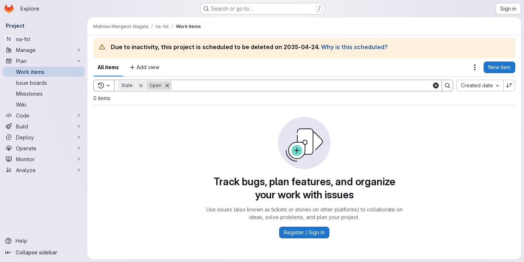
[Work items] (44, 72)
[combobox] (479, 85)
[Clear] (435, 85)
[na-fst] (44, 39)
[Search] (301, 85)
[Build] (44, 126)
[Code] (44, 115)
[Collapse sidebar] (44, 252)
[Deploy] (44, 137)
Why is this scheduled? (354, 47)
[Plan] (44, 61)
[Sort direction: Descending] (509, 85)
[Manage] (44, 50)
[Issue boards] (44, 83)
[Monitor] (44, 159)
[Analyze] (44, 170)
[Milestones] (44, 93)
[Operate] (44, 148)
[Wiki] (44, 104)
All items (108, 67)
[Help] (44, 241)
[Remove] (167, 85)
